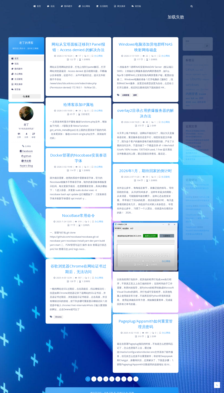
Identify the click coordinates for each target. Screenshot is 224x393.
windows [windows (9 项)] (191, 90)
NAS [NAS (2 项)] (202, 72)
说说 (15, 63)
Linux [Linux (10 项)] (188, 72)
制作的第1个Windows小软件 (145, 255)
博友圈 (26, 160)
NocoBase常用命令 (78, 215)
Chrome (58, 317)
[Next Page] (129, 379)
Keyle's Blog (26, 165)
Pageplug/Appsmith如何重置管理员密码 (146, 324)
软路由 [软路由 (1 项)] (193, 111)
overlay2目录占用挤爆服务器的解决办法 (197, 190)
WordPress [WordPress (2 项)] (189, 95)
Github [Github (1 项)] (207, 67)
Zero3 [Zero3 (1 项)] (198, 96)
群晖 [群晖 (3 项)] (202, 106)
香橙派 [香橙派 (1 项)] (185, 115)
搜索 (185, 41)
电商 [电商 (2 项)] (191, 106)
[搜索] (208, 47)
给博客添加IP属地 (192, 151)
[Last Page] (135, 379)
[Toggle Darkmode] (217, 385)
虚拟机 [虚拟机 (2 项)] (186, 110)
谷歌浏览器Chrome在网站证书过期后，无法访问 (78, 268)
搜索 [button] (26, 96)
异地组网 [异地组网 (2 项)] (203, 101)
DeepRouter (190, 222)
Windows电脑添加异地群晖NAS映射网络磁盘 (145, 47)
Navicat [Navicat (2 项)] (186, 77)
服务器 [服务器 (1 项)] (185, 107)
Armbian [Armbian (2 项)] (187, 66)
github (26, 156)
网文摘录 (17, 84)
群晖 (135, 95)
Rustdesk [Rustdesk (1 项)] (206, 78)
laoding (187, 186)
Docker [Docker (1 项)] (202, 67)
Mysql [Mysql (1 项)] (197, 73)
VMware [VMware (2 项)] (207, 83)
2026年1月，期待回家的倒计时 (145, 170)
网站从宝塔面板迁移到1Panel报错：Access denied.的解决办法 (194, 136)
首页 (15, 58)
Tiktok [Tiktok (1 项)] (185, 84)
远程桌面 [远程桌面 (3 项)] (202, 110)
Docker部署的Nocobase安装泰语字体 (78, 158)
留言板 (16, 89)
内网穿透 (125, 95)
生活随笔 (17, 79)
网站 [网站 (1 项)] (196, 107)
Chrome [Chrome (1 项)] (195, 67)
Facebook (26, 151)
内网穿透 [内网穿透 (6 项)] (190, 101)
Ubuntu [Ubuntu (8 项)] (195, 83)
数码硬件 (17, 68)
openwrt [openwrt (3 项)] (197, 77)
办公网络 (17, 73)
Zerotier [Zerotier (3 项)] (206, 95)
